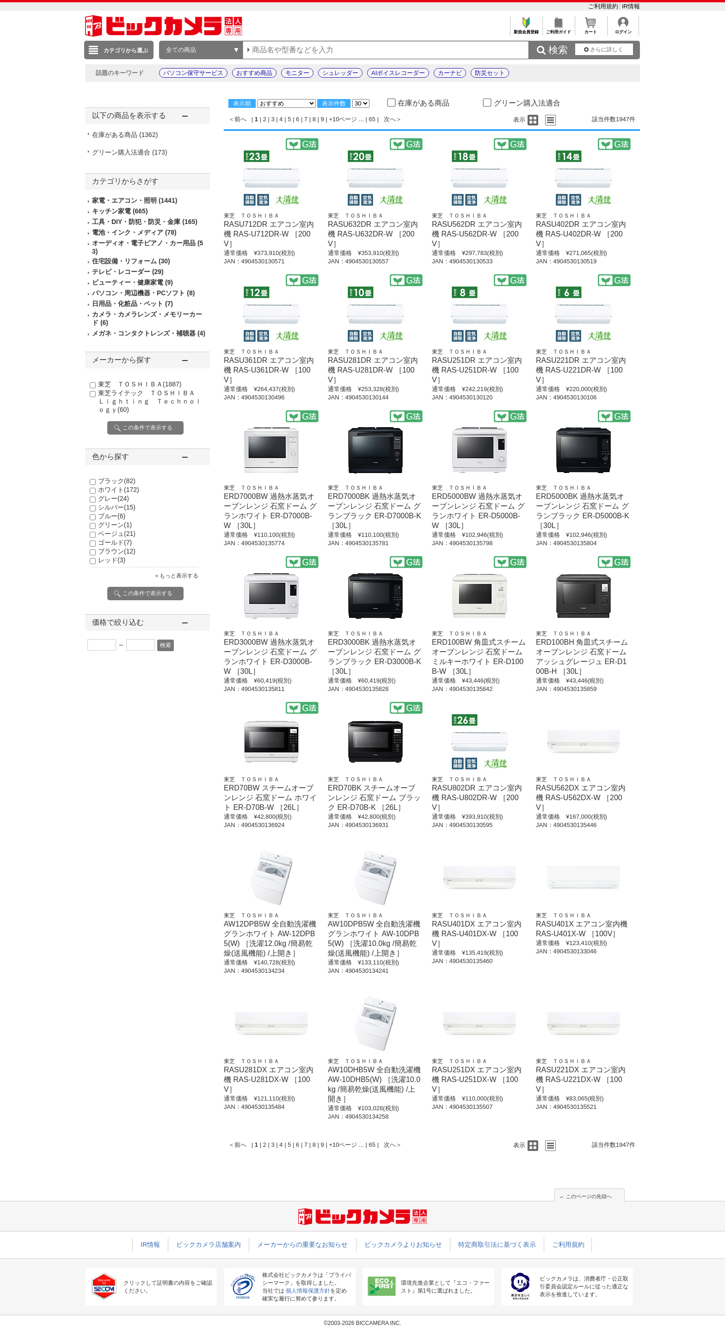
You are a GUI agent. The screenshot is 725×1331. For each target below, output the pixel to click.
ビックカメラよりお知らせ (403, 1244)
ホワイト (118, 489)
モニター (297, 72)
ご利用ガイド (558, 29)
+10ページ (343, 119)
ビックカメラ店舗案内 (208, 1244)
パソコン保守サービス (193, 72)
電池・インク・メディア (134, 232)
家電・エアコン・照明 (134, 200)
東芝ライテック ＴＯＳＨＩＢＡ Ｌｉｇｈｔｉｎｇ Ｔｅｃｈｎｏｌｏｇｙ (150, 401)
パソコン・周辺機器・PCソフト (143, 293)
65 (372, 119)
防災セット (490, 72)
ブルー (111, 516)
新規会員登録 (526, 29)
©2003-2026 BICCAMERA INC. (362, 1323)
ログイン (623, 29)
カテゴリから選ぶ (126, 50)
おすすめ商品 (254, 72)
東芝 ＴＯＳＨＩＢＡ (139, 384)
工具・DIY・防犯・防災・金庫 (144, 221)
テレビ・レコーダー (128, 271)
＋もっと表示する (176, 575)
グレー (113, 498)
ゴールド (115, 542)
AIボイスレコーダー (398, 72)
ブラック (116, 481)
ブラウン (116, 551)
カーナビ (450, 72)
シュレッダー (340, 72)
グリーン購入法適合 (129, 152)
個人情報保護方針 (308, 1290)
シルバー (116, 507)
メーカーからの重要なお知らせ (302, 1244)
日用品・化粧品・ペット (132, 303)
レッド (111, 560)
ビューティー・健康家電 (132, 282)
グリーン (115, 525)
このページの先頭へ (589, 1196)
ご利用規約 (604, 6)
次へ (390, 119)
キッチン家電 (120, 211)
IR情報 (631, 6)
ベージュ (116, 533)
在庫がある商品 (125, 134)
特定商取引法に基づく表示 (497, 1244)
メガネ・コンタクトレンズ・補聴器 (148, 333)
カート (591, 29)
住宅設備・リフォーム (131, 261)
